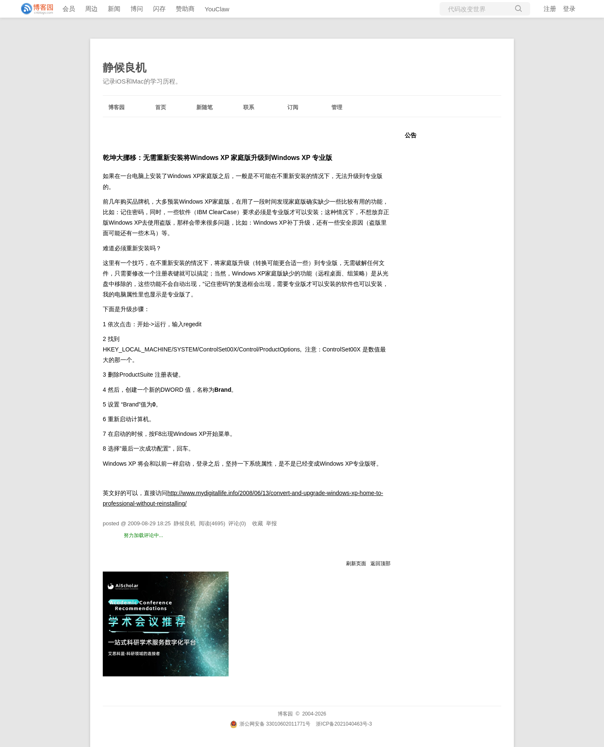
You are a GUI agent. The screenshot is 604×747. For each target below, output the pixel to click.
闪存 (159, 8)
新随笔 (204, 107)
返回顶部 (380, 563)
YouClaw (217, 9)
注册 (550, 8)
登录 (569, 8)
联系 (248, 107)
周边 (91, 8)
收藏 (257, 523)
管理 (336, 107)
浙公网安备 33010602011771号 (270, 724)
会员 (68, 8)
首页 (160, 107)
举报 (271, 523)
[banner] (33, 9)
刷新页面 (356, 563)
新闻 (114, 8)
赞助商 (185, 8)
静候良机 (124, 67)
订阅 (292, 107)
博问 (136, 8)
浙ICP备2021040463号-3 (344, 724)
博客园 (116, 107)
